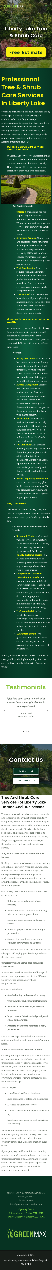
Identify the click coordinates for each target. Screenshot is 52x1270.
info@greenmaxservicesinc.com (26, 1204)
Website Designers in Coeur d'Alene (21, 1260)
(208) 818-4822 (26, 1200)
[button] (4, 711)
